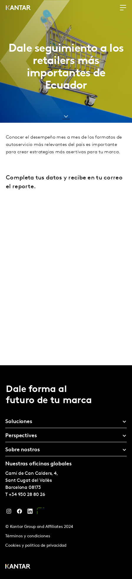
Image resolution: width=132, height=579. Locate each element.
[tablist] (66, 472)
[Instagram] (8, 513)
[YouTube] (40, 513)
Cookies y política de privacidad (35, 545)
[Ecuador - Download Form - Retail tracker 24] (65, 276)
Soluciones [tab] (18, 422)
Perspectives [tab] (21, 436)
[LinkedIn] (30, 513)
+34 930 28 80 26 (27, 494)
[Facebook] (19, 513)
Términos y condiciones (27, 536)
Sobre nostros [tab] (22, 450)
